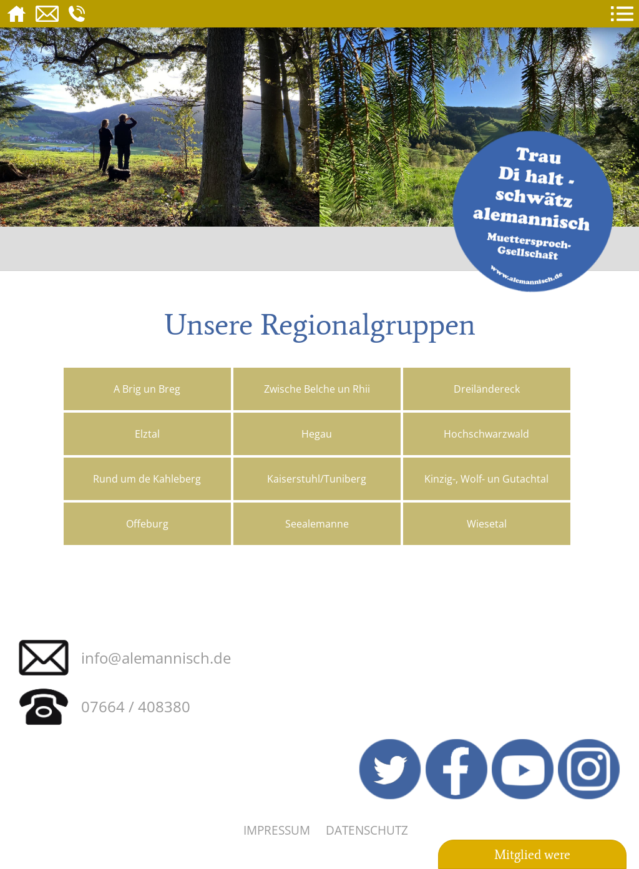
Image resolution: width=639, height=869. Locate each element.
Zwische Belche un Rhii (317, 389)
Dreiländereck (487, 389)
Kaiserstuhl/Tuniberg (316, 479)
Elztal (147, 434)
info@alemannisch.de (156, 657)
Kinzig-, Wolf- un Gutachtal (486, 479)
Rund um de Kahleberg (147, 479)
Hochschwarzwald (486, 434)
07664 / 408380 (135, 706)
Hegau (316, 434)
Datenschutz (367, 830)
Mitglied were (532, 855)
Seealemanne (317, 524)
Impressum (276, 830)
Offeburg (147, 524)
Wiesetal (487, 524)
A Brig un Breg (147, 389)
